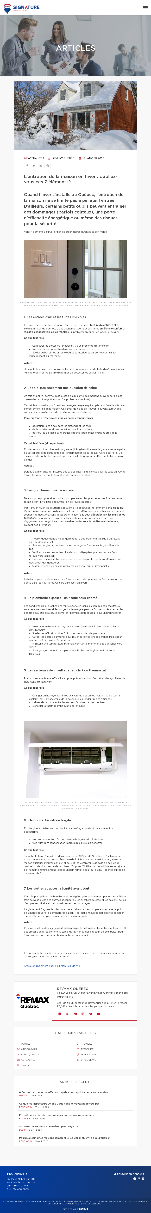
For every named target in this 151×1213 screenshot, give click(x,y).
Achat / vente (28, 1054)
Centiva (82, 1209)
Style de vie (86, 1060)
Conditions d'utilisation (61, 1204)
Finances (84, 1044)
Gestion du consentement (89, 1204)
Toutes (23, 1044)
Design (23, 1065)
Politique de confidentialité (132, 1201)
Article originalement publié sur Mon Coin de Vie (52, 966)
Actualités (34, 158)
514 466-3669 (21, 1189)
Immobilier (85, 1049)
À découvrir (27, 1049)
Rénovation (86, 1054)
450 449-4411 (20, 1186)
